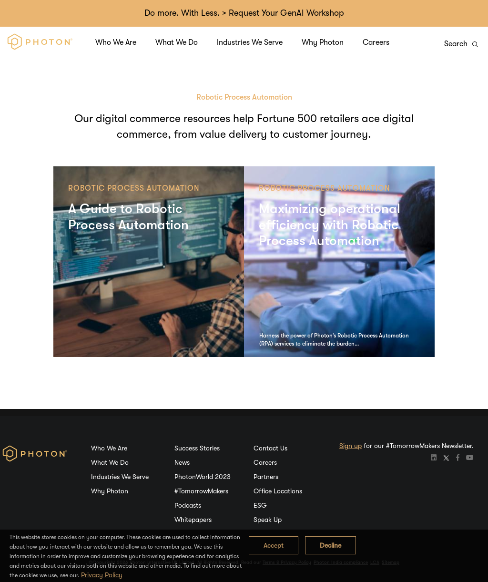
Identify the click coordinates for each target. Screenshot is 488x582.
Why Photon (323, 42)
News (182, 462)
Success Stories (197, 448)
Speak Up (268, 519)
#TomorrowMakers (201, 491)
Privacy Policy (101, 575)
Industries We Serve (250, 42)
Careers (376, 42)
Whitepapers (193, 519)
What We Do (176, 42)
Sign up (350, 445)
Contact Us (270, 448)
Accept (274, 545)
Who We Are (115, 42)
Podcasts (187, 505)
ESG (260, 505)
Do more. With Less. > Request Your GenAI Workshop (244, 13)
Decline (330, 545)
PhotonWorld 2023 (202, 476)
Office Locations (278, 491)
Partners (266, 476)
